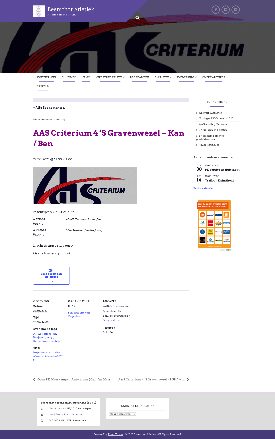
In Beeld (43, 86)
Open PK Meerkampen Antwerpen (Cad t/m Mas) (73, 379)
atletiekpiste (48, 333)
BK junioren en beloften (213, 130)
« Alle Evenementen (49, 107)
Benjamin (39, 337)
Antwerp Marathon (210, 112)
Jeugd (86, 77)
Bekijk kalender (203, 188)
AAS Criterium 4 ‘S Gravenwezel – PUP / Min (151, 379)
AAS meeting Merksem (213, 124)
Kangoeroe (40, 341)
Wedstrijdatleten (110, 77)
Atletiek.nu (67, 212)
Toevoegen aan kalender (51, 275)
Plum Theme (115, 434)
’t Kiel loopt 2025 (209, 144)
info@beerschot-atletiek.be (65, 414)
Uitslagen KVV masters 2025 (216, 118)
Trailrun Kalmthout (219, 180)
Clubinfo (69, 77)
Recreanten (139, 77)
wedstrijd (54, 341)
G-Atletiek (163, 77)
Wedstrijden (187, 77)
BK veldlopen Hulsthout (222, 169)
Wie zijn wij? (46, 77)
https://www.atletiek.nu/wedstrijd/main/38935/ (48, 356)
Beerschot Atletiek (70, 9)
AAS (36, 333)
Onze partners (213, 77)
